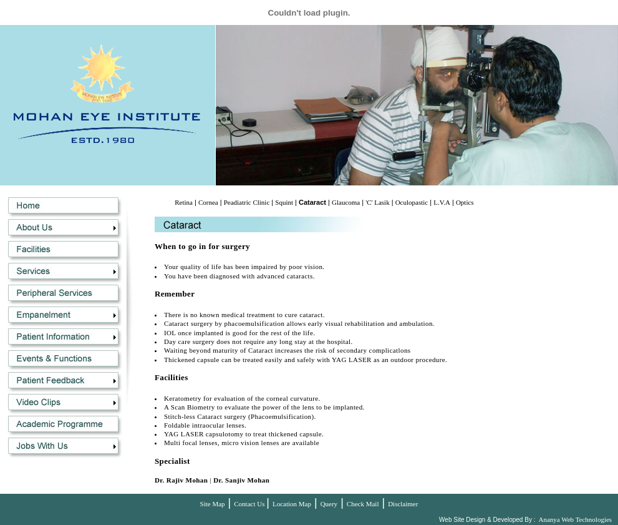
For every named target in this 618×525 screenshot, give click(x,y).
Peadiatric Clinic (247, 202)
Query (329, 504)
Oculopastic (411, 202)
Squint (284, 202)
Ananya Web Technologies (575, 519)
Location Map (292, 504)
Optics (465, 202)
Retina (184, 202)
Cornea (208, 202)
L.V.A (441, 202)
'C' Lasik (377, 202)
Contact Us (250, 504)
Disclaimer (403, 504)
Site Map (212, 504)
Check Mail (363, 504)
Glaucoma (346, 202)
